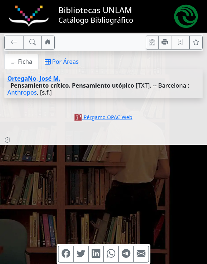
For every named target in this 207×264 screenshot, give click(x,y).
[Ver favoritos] (196, 43)
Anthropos (22, 92)
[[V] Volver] (13, 43)
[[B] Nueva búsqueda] (32, 43)
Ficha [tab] (21, 62)
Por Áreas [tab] (62, 62)
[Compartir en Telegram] (126, 254)
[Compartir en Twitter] (81, 254)
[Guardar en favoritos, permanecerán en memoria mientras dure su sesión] (180, 43)
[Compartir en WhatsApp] (111, 254)
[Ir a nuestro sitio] (48, 43)
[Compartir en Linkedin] (96, 254)
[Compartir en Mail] (141, 254)
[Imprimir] (164, 43)
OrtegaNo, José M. (33, 78)
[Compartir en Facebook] (66, 254)
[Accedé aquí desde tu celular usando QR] (152, 43)
